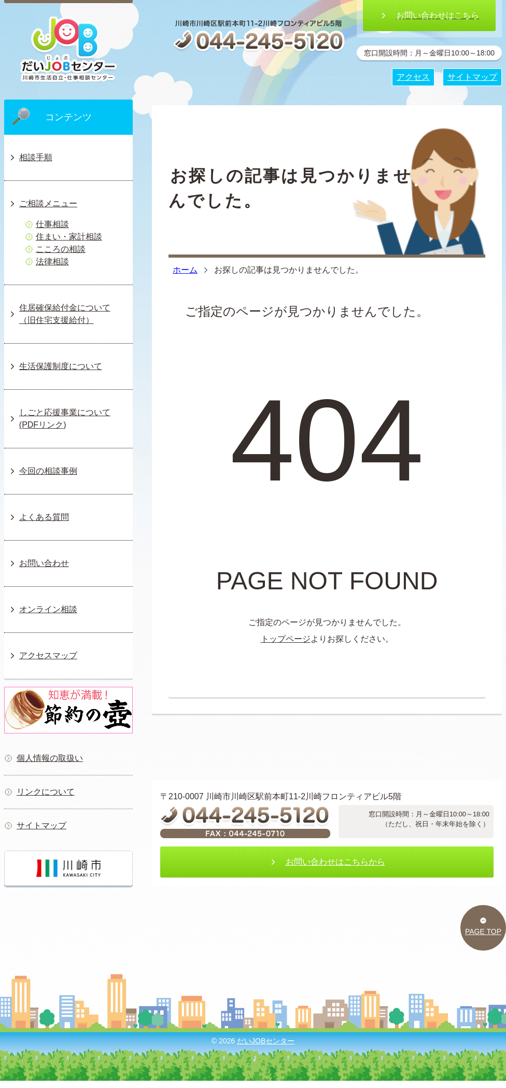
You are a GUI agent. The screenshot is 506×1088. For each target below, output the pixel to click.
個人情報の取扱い (43, 758)
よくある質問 (38, 517)
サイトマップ (35, 825)
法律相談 (47, 261)
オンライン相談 (42, 609)
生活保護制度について (55, 366)
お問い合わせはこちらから (327, 861)
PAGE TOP (483, 926)
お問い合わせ (38, 563)
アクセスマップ (42, 655)
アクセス (413, 77)
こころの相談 (55, 249)
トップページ (286, 638)
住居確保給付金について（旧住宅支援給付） (59, 313)
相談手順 (30, 157)
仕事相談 (47, 224)
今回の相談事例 (42, 471)
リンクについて (39, 791)
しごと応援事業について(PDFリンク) (59, 418)
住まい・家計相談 (63, 236)
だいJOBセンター (265, 1041)
